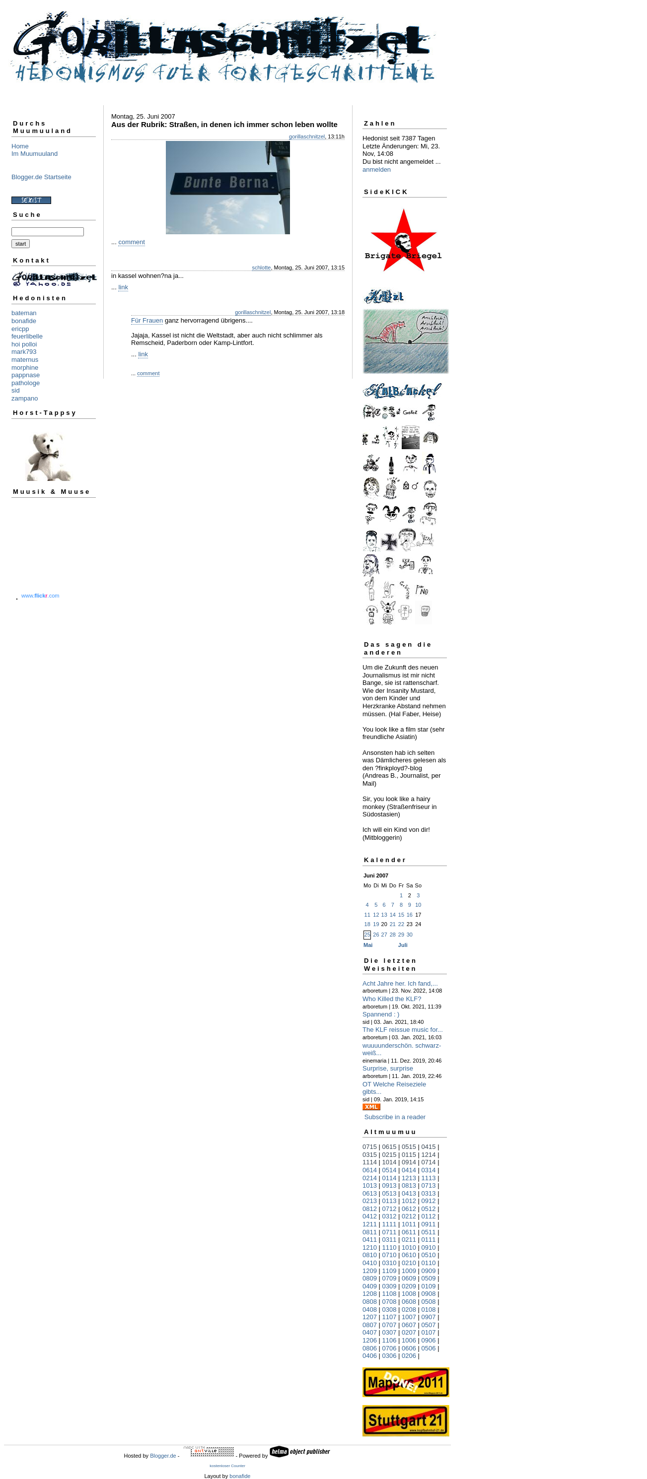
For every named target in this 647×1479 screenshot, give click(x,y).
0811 (369, 1232)
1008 (409, 1293)
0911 (429, 1224)
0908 (429, 1293)
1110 (389, 1247)
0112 (429, 1216)
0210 (409, 1263)
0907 (429, 1317)
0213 (369, 1201)
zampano (24, 398)
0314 (429, 1170)
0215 (389, 1154)
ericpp (20, 329)
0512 (429, 1208)
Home (20, 146)
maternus (24, 359)
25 (367, 935)
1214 (429, 1154)
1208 (369, 1293)
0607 (409, 1325)
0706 (389, 1348)
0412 (369, 1216)
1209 (369, 1271)
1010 (409, 1247)
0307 (389, 1332)
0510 (429, 1255)
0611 (409, 1232)
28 (393, 935)
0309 (389, 1286)
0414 (409, 1170)
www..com (40, 596)
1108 (389, 1293)
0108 (429, 1309)
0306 (389, 1355)
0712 (389, 1208)
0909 (429, 1271)
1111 (389, 1224)
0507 (429, 1325)
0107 (429, 1332)
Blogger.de (163, 1456)
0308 (389, 1309)
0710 (389, 1255)
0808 (369, 1301)
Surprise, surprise (387, 1068)
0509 (429, 1278)
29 (401, 935)
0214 (369, 1178)
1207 (369, 1317)
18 (367, 924)
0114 (389, 1178)
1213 (409, 1178)
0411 (369, 1239)
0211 (409, 1239)
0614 (369, 1170)
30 (410, 935)
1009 (409, 1271)
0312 (389, 1216)
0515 (409, 1146)
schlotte (261, 267)
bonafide (23, 321)
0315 (369, 1154)
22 (401, 924)
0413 (409, 1193)
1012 (409, 1201)
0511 (429, 1232)
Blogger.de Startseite (41, 177)
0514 (389, 1170)
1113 (429, 1178)
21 (393, 924)
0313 (429, 1193)
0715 (369, 1146)
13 (384, 915)
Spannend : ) (380, 1014)
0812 (369, 1208)
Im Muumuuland (34, 153)
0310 (389, 1263)
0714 (429, 1162)
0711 (389, 1232)
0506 (429, 1348)
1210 (369, 1247)
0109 (429, 1286)
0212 (409, 1216)
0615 (389, 1146)
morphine (24, 367)
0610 (409, 1255)
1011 (409, 1224)
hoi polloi (24, 344)
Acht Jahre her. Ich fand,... (400, 983)
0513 (389, 1193)
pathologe (25, 383)
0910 (429, 1247)
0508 (429, 1301)
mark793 (24, 351)
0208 (409, 1309)
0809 (369, 1278)
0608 (409, 1301)
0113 (389, 1201)
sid (15, 390)
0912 (429, 1201)
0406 (369, 1355)
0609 (409, 1278)
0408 (369, 1309)
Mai (367, 945)
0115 (409, 1154)
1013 (369, 1185)
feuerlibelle (27, 336)
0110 (429, 1263)
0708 (389, 1301)
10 (418, 905)
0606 (409, 1348)
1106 (389, 1340)
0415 (429, 1146)
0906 (429, 1340)
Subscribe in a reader (395, 1117)
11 (367, 915)
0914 (409, 1162)
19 (376, 924)
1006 (409, 1340)
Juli (403, 945)
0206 (409, 1355)
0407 (369, 1332)
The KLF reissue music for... (402, 1029)
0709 (389, 1278)
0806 (369, 1348)
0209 (409, 1286)
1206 (369, 1340)
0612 (409, 1208)
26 (376, 935)
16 (410, 915)
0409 (369, 1286)
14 (393, 915)
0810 (369, 1255)
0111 (429, 1239)
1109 (389, 1271)
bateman (24, 313)
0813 (409, 1185)
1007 (409, 1317)
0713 (429, 1185)
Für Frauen (147, 320)
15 (401, 915)
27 (384, 935)
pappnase (25, 375)
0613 (369, 1193)
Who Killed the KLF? (392, 999)
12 (376, 915)
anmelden (376, 169)
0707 (389, 1325)
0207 (409, 1332)
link (123, 287)
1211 (369, 1224)
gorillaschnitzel (307, 136)
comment (131, 242)
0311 (389, 1239)
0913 (389, 1185)
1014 (389, 1162)
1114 (369, 1162)
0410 (369, 1263)
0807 (369, 1325)
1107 (389, 1317)
